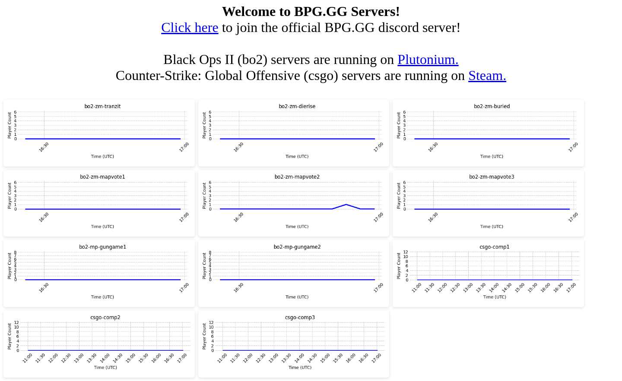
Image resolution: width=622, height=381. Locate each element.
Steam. (487, 75)
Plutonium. (427, 59)
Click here (189, 27)
